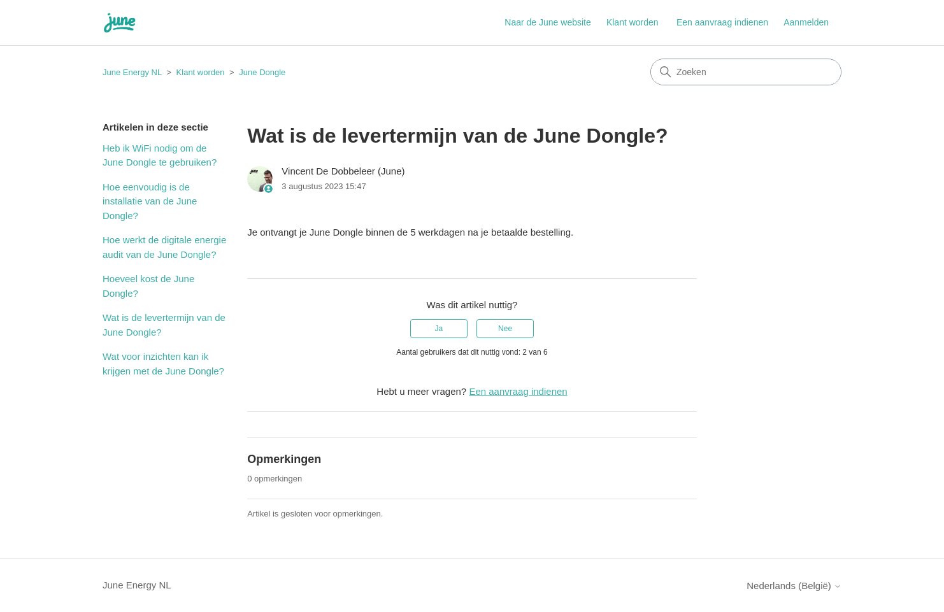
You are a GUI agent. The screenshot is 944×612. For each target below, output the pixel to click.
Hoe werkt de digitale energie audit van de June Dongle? (164, 247)
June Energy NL (132, 72)
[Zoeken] (746, 72)
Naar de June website (547, 22)
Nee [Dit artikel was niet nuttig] (505, 328)
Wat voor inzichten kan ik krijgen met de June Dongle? (163, 363)
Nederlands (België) (794, 585)
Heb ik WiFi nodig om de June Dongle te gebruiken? (160, 155)
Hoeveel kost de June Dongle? (148, 286)
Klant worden (632, 22)
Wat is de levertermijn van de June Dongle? (164, 325)
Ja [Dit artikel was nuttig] (439, 328)
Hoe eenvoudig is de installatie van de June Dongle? (150, 201)
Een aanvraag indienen (722, 22)
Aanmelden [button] (806, 22)
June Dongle (262, 72)
